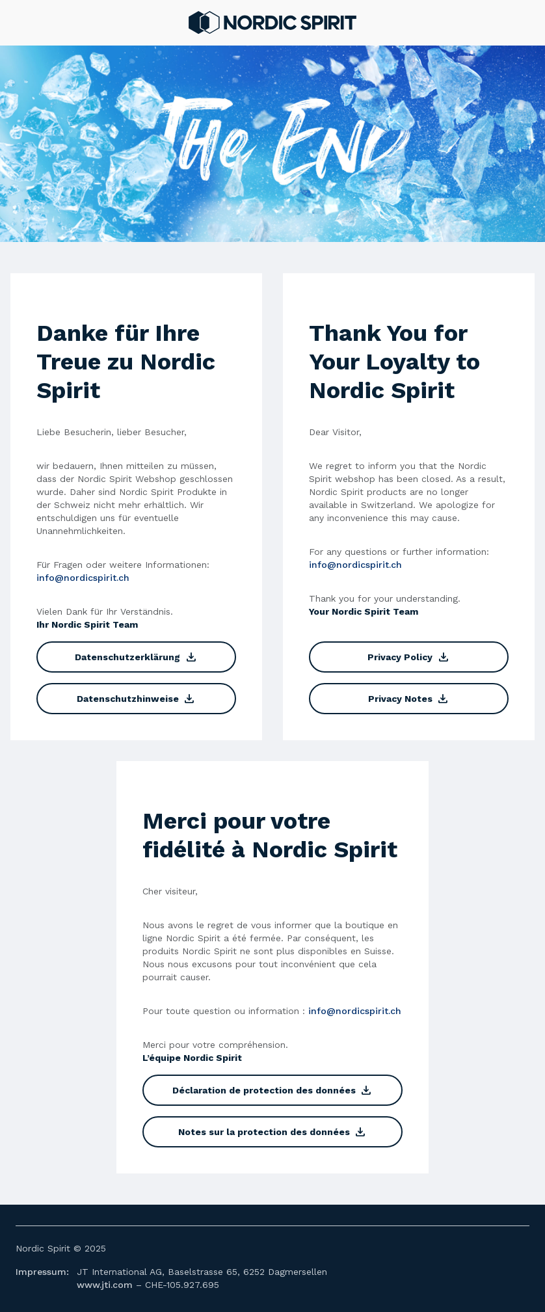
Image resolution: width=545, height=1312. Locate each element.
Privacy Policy (408, 657)
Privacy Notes (408, 698)
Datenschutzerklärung (136, 657)
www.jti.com (105, 1284)
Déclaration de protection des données (272, 1090)
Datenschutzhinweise (136, 698)
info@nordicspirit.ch (82, 577)
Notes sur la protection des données (272, 1132)
